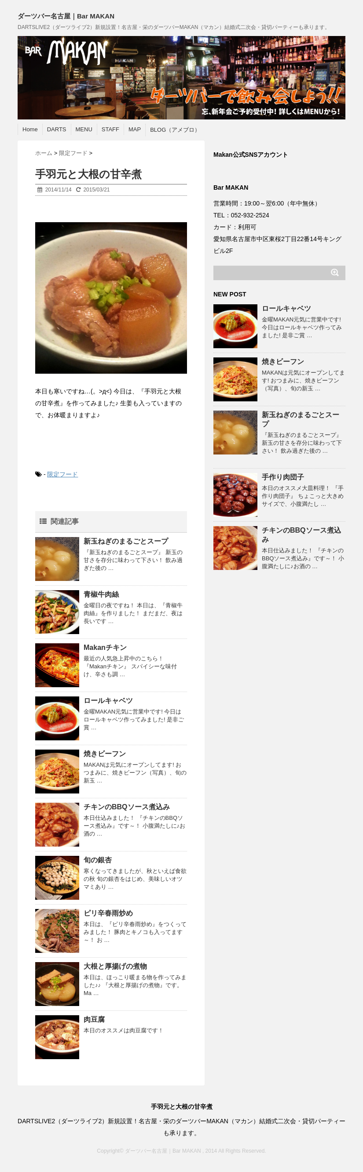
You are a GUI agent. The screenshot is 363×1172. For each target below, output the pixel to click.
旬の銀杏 (98, 860)
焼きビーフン (105, 753)
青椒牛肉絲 (101, 594)
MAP (134, 129)
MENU (84, 129)
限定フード (62, 474)
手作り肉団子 (283, 477)
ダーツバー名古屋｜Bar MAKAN (66, 16)
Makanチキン (105, 647)
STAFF (110, 129)
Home (30, 129)
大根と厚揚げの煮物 (115, 966)
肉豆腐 (94, 1019)
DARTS (56, 129)
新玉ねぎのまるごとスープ (126, 541)
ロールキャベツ (108, 700)
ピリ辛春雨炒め (108, 913)
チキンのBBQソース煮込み (127, 807)
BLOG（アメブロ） (175, 129)
